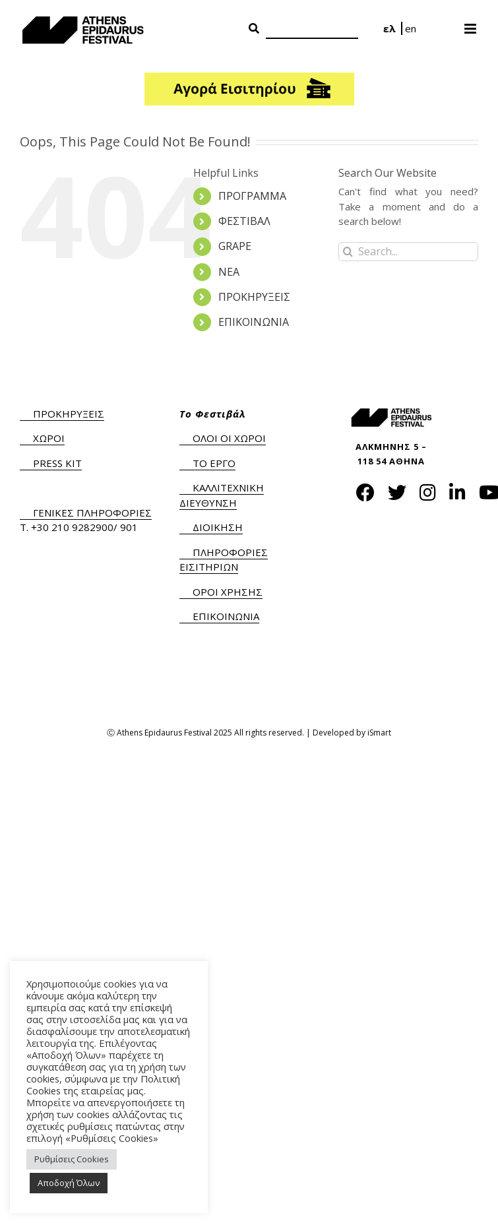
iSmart (379, 732)
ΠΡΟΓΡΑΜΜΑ (252, 196)
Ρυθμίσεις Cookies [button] (71, 1159)
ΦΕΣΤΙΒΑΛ (244, 221)
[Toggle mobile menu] (471, 24)
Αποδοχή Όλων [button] (69, 1183)
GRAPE (234, 246)
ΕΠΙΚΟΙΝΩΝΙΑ (253, 322)
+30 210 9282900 (72, 527)
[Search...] (408, 251)
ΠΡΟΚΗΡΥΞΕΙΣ (254, 297)
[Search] (312, 29)
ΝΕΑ (228, 272)
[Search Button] (254, 29)
